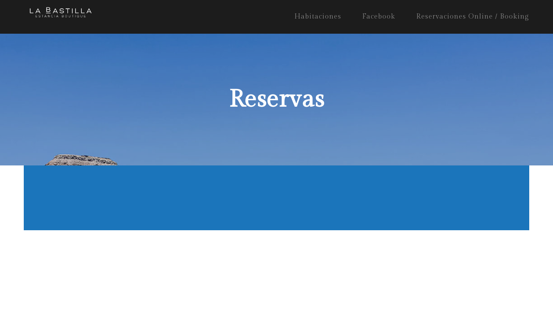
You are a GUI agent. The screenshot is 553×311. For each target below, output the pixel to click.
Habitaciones (317, 17)
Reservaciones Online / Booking (472, 17)
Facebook (378, 17)
